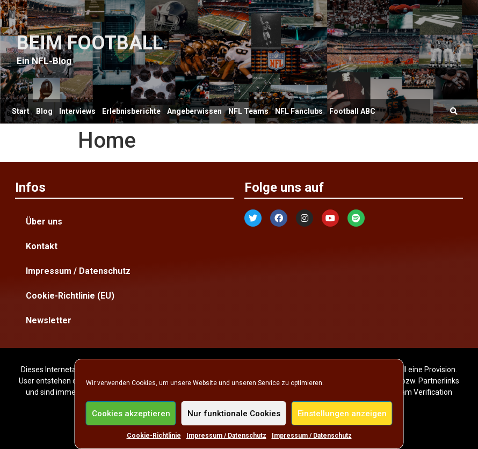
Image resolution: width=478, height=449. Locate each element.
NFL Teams (248, 111)
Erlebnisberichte (131, 111)
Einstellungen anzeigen (342, 413)
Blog (44, 111)
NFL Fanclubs (299, 111)
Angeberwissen (194, 111)
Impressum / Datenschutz (226, 435)
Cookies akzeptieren (131, 413)
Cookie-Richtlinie (154, 435)
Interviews (77, 111)
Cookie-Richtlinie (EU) (70, 296)
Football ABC (352, 111)
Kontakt (41, 246)
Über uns (44, 221)
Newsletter (48, 320)
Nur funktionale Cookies (233, 413)
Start (21, 111)
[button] (453, 111)
